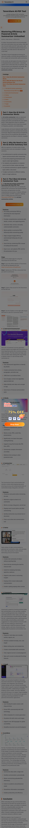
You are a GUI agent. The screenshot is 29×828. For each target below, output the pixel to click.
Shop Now (14, 424)
